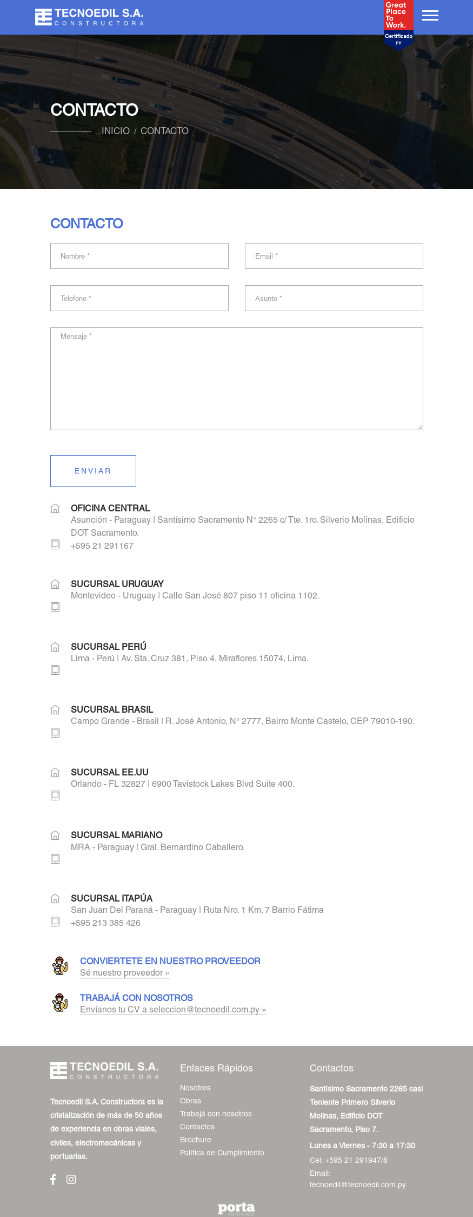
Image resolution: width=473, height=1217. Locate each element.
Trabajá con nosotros (216, 1113)
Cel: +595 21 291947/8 (349, 1160)
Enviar (93, 470)
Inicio (116, 131)
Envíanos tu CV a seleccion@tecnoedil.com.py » (173, 1009)
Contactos (197, 1126)
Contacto (165, 131)
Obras (190, 1100)
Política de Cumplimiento (222, 1152)
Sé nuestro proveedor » (125, 973)
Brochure (195, 1139)
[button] (429, 13)
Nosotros (195, 1087)
